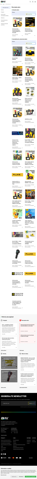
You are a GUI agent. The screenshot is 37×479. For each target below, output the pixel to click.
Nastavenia (14, 476)
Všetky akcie (22, 350)
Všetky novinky (3, 387)
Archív (2, 450)
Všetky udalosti (3, 350)
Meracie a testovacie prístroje (6, 440)
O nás (14, 437)
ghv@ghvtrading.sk (14, 429)
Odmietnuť (21, 476)
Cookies (33, 440)
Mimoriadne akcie (5, 7)
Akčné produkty (3, 447)
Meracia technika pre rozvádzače (6, 444)
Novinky (2, 9)
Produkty (3, 437)
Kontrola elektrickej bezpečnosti (6, 441)
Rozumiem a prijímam (30, 476)
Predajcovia (29, 441)
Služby (2, 446)
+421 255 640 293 (13, 428)
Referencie (2, 17)
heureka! (31, 457)
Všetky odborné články (23, 387)
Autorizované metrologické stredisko (4, 15)
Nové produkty (3, 449)
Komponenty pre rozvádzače (5, 443)
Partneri (29, 437)
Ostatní (34, 437)
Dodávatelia (29, 440)
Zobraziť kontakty (4, 435)
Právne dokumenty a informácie (4, 21)
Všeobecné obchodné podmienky (4, 24)
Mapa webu (34, 441)
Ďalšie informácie (3, 474)
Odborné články (25, 353)
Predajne (28, 443)
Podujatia (5, 320)
